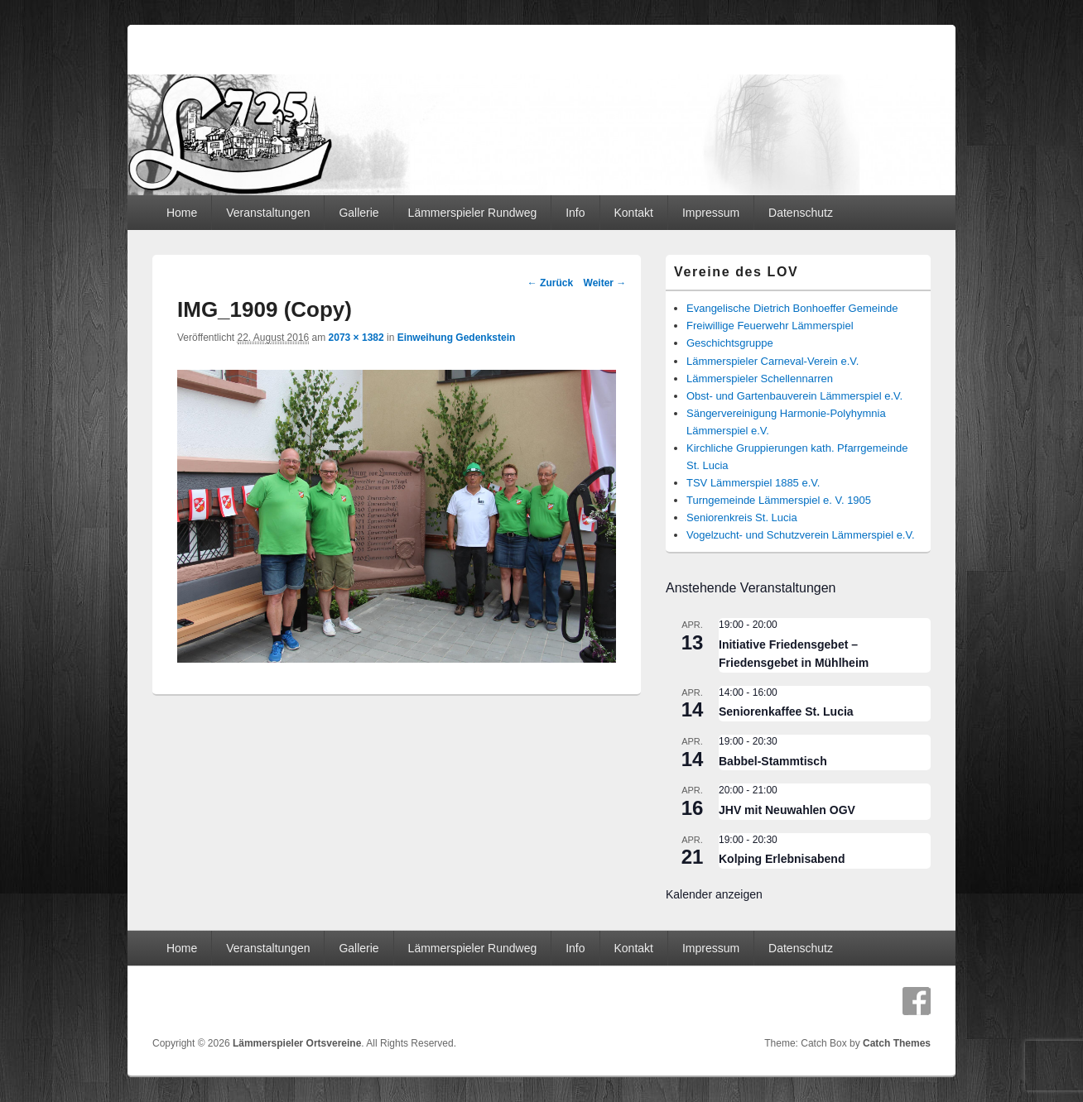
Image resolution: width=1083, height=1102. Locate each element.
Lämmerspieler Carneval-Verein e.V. (772, 361)
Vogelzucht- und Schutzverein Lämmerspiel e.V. (800, 535)
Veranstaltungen (268, 212)
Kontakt (633, 212)
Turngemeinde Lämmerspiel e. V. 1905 (778, 500)
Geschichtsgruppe (729, 343)
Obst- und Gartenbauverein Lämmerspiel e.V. (794, 396)
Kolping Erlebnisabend (782, 858)
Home (181, 212)
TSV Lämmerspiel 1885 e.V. (753, 483)
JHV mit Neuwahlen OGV (787, 810)
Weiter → (605, 283)
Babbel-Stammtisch (773, 761)
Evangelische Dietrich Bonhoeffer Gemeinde (792, 308)
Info (575, 212)
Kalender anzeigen (714, 894)
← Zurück (550, 283)
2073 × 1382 (356, 337)
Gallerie (358, 212)
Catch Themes (897, 1043)
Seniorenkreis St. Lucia (741, 517)
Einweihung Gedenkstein (456, 337)
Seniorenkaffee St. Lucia (786, 711)
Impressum (710, 212)
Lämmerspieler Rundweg (472, 212)
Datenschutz (800, 212)
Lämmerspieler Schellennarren (759, 378)
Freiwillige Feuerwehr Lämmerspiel (770, 325)
